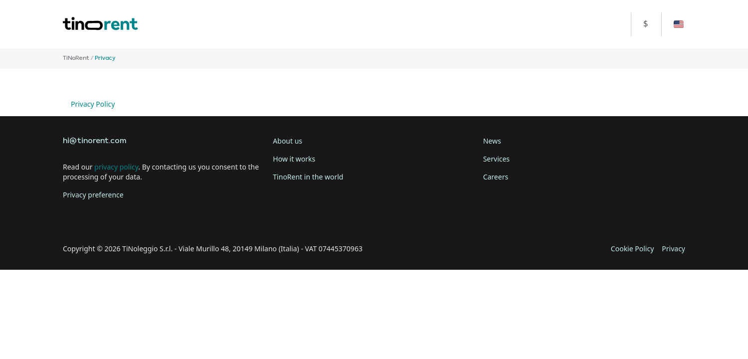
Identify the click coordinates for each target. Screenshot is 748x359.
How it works (294, 159)
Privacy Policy (93, 104)
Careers (495, 176)
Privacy (673, 248)
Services (496, 159)
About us (287, 141)
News (492, 141)
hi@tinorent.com (94, 141)
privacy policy (116, 167)
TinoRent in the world (308, 176)
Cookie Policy (632, 248)
